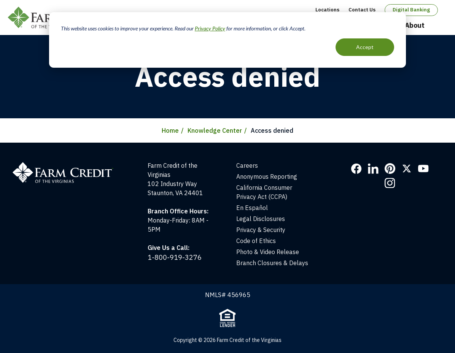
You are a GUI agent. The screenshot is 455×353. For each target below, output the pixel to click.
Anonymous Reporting (266, 176)
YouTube (423, 168)
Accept (365, 47)
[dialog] (227, 40)
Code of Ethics (256, 241)
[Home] (66, 165)
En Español (252, 207)
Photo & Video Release (267, 252)
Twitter (406, 168)
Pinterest (390, 168)
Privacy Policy (210, 28)
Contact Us (361, 9)
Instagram (390, 183)
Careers (247, 165)
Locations (327, 9)
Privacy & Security (260, 230)
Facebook (356, 168)
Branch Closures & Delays (272, 263)
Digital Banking (411, 9)
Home (170, 130)
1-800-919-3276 (175, 257)
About (415, 25)
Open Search (440, 26)
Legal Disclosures (260, 219)
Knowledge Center (215, 130)
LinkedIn (373, 168)
